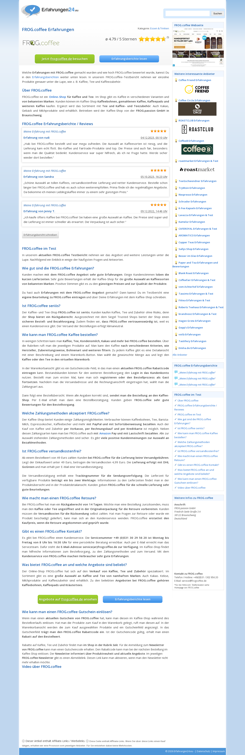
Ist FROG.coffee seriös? (191, 428)
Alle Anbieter (179, 354)
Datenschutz (203, 751)
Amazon (105, 433)
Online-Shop (57, 97)
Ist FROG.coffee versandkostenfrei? (198, 451)
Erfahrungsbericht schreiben (40, 235)
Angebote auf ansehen (68, 599)
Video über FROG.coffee (192, 487)
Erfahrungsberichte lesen (129, 59)
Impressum (219, 751)
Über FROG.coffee (188, 400)
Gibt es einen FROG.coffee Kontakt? (198, 465)
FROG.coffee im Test (189, 414)
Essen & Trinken (159, 28)
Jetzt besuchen (65, 59)
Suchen (217, 13)
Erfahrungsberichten (45, 77)
